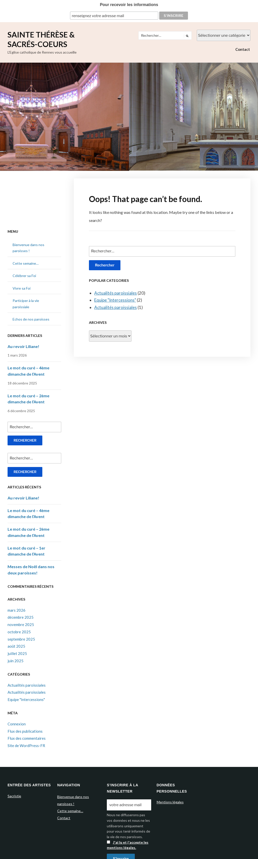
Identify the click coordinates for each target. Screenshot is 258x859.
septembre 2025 (21, 639)
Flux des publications (25, 731)
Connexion (17, 724)
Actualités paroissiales (115, 293)
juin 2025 (15, 660)
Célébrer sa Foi (24, 276)
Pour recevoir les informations (129, 5)
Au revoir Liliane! (23, 346)
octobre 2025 (19, 632)
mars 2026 (16, 610)
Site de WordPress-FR (26, 745)
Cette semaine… (26, 263)
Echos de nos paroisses (31, 319)
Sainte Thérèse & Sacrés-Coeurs (41, 39)
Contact (242, 49)
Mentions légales (170, 802)
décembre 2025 (21, 617)
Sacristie (14, 796)
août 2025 (16, 646)
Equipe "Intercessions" (115, 300)
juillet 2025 (17, 653)
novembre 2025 (21, 624)
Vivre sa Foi (21, 288)
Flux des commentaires (27, 738)
